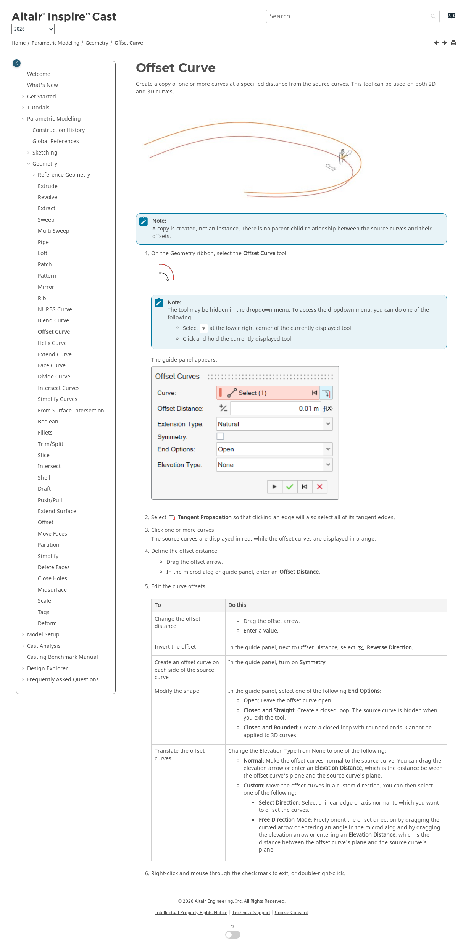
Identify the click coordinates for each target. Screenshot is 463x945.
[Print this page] (454, 43)
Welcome (38, 74)
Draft (44, 489)
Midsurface (52, 590)
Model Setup (43, 635)
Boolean (48, 422)
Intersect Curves (59, 388)
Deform (47, 624)
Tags (44, 613)
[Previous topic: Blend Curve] (437, 43)
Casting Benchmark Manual (62, 657)
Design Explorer (47, 669)
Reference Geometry (64, 175)
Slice (44, 455)
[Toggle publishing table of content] (17, 63)
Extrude (48, 186)
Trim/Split (50, 444)
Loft (42, 254)
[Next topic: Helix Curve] (445, 43)
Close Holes (52, 579)
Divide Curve (54, 377)
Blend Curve (53, 321)
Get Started (41, 97)
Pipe (43, 242)
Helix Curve (52, 343)
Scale (44, 601)
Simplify (48, 556)
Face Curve (52, 366)
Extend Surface (57, 511)
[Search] (431, 17)
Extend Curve (55, 355)
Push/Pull (50, 500)
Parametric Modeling (55, 43)
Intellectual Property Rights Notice (191, 912)
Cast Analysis (44, 646)
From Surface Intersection (71, 411)
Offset (45, 522)
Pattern (47, 276)
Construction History (58, 130)
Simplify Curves (57, 399)
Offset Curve (129, 43)
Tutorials (38, 108)
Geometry (97, 43)
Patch (45, 265)
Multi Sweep (53, 231)
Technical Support (251, 912)
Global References (55, 141)
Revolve (47, 197)
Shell (44, 478)
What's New (42, 85)
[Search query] (353, 16)
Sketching (45, 153)
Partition (49, 545)
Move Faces (52, 534)
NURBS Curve (55, 310)
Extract (46, 208)
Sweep (46, 220)
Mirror (46, 287)
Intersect (49, 466)
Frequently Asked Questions (63, 680)
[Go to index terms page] (443, 20)
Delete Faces (54, 567)
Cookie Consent (291, 912)
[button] (24, 74)
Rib (42, 299)
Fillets (45, 433)
